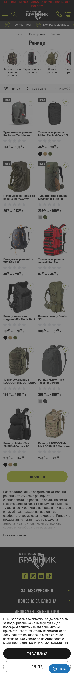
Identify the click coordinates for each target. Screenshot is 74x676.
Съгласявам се (37, 653)
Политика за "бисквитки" (49, 643)
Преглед (37, 666)
